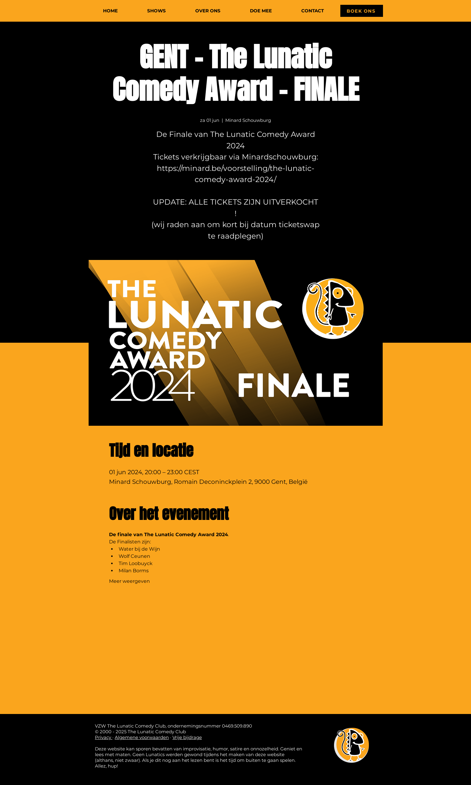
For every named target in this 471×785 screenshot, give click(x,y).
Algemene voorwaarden (142, 737)
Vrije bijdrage (187, 737)
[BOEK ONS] (361, 11)
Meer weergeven (129, 581)
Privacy (103, 737)
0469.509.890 (237, 726)
